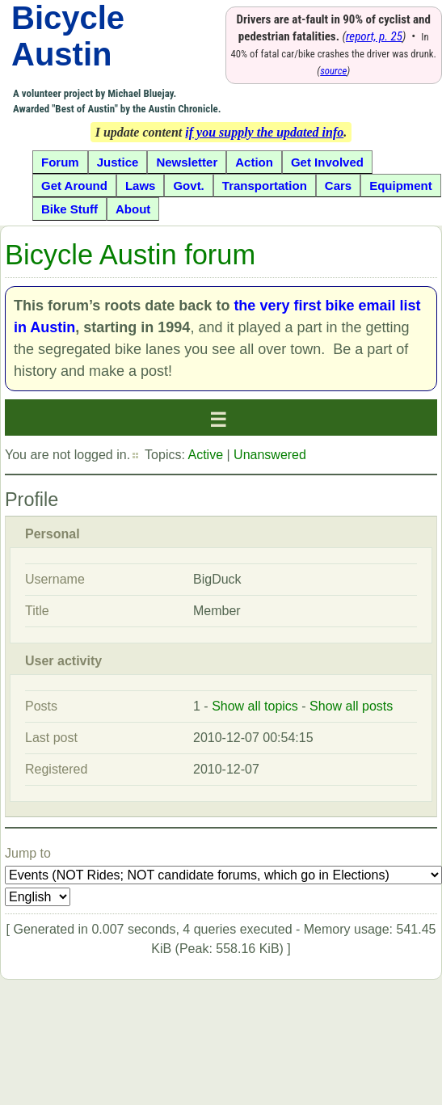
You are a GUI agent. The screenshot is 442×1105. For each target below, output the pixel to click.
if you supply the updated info (264, 132)
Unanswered (270, 455)
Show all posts (351, 706)
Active (205, 455)
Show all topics (255, 706)
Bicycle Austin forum (130, 254)
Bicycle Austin (67, 36)
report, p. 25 (374, 36)
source (333, 71)
